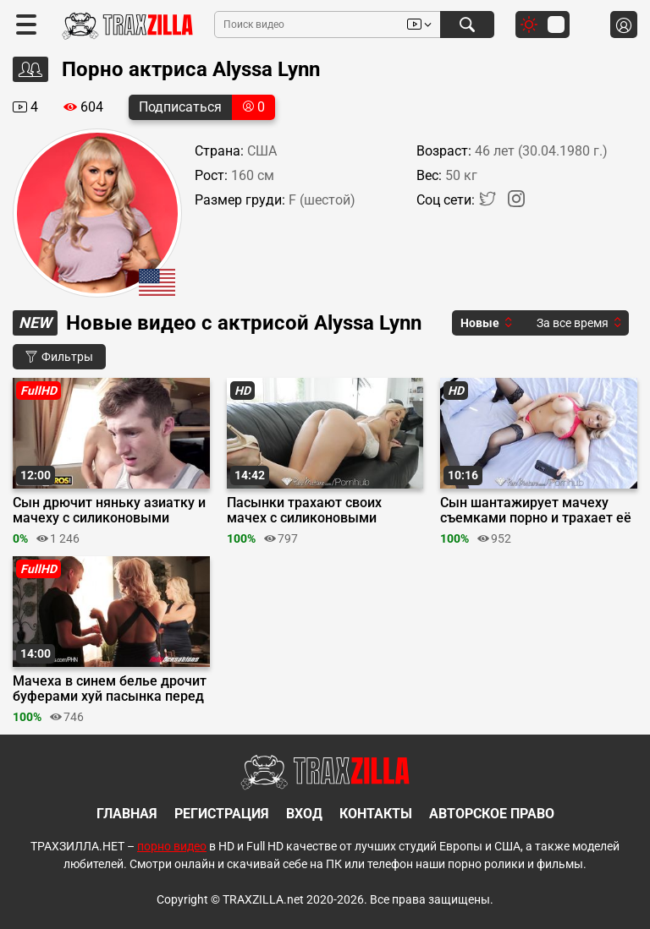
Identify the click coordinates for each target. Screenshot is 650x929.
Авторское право (491, 814)
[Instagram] (516, 202)
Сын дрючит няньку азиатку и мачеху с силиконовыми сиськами (109, 510)
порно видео (172, 846)
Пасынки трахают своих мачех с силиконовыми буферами (304, 510)
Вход (304, 814)
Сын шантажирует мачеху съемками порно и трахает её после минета (535, 510)
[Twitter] (489, 202)
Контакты (375, 814)
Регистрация (221, 814)
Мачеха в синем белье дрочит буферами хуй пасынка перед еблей (110, 689)
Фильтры (59, 356)
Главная (126, 814)
